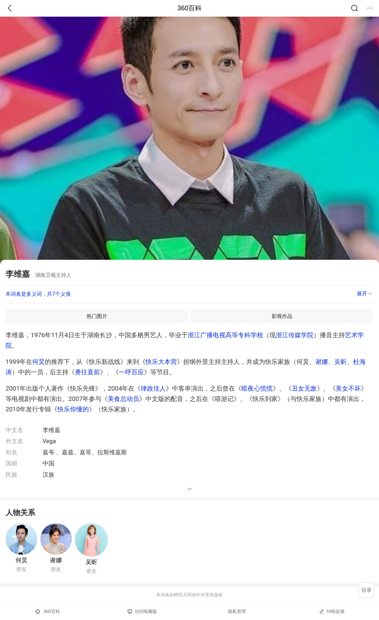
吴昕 (340, 361)
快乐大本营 (161, 361)
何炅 (38, 361)
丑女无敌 (304, 388)
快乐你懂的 (73, 409)
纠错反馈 (332, 611)
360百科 (189, 8)
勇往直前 (87, 372)
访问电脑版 (142, 611)
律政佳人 (153, 388)
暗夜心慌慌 (257, 388)
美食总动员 (123, 398)
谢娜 (321, 361)
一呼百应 (131, 372)
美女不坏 (348, 388)
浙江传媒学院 (294, 335)
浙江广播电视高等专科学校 (225, 335)
